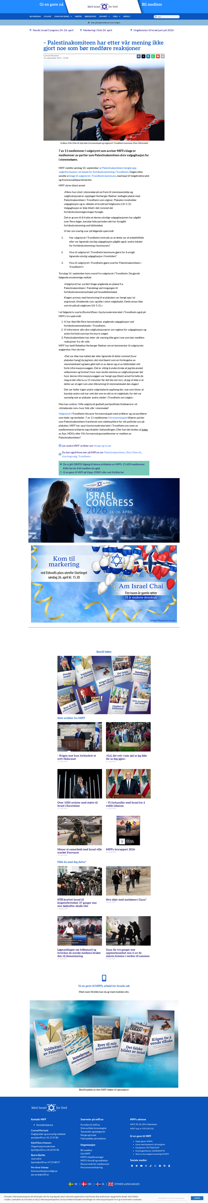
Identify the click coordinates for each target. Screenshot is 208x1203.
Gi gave (47, 16)
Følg (116, 16)
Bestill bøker (104, 651)
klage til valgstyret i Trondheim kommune (92, 175)
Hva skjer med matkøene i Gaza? (126, 899)
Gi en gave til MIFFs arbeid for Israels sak (104, 986)
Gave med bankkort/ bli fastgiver (150, 1144)
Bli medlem (152, 4)
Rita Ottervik (133, 452)
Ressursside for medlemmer (95, 1163)
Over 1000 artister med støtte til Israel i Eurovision (77, 804)
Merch (126, 16)
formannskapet (118, 417)
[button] (143, 56)
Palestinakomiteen (114, 452)
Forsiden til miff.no (90, 1124)
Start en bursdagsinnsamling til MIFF (152, 1154)
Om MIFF (104, 16)
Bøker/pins (90, 16)
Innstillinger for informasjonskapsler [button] (171, 1198)
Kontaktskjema (44, 1125)
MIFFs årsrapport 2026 (120, 849)
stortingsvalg (69, 456)
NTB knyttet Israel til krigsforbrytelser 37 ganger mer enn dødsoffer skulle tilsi (77, 903)
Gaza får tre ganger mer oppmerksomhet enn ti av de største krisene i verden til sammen (128, 953)
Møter (78, 16)
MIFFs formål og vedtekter (94, 1160)
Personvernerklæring (92, 1167)
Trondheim (84, 456)
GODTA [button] (197, 1198)
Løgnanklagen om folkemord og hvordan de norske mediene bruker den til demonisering (79, 953)
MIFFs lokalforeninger (92, 1157)
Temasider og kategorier (93, 1131)
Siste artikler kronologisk (93, 1128)
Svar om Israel (63, 16)
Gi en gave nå (52, 4)
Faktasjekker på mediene (93, 1138)
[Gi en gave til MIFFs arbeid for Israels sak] (104, 978)
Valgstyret (64, 413)
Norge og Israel (102, 445)
